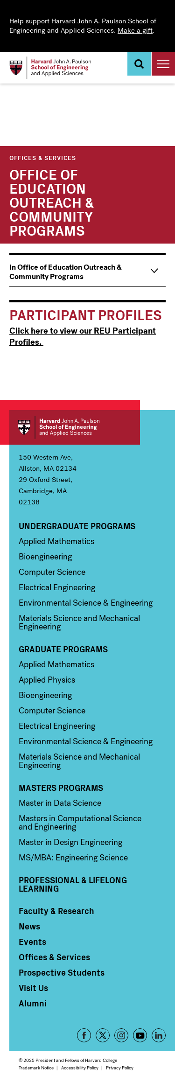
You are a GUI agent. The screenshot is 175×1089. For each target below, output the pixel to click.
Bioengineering (45, 556)
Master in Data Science (60, 803)
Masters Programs (61, 787)
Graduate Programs (63, 649)
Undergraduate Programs (77, 526)
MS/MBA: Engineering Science (73, 857)
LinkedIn (159, 1035)
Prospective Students (62, 972)
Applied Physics (47, 680)
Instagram (121, 1035)
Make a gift (135, 30)
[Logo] (50, 67)
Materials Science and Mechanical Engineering (79, 622)
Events (32, 941)
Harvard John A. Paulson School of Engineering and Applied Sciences (74, 427)
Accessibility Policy (79, 1068)
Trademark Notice (36, 1068)
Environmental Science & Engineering (86, 603)
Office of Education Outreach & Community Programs (51, 201)
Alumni (33, 1003)
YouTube (140, 1035)
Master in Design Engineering (70, 842)
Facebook (84, 1035)
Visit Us (33, 988)
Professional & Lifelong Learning (73, 884)
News (29, 926)
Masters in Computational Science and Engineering (80, 822)
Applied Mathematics (56, 541)
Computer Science (52, 572)
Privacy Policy (119, 1068)
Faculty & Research (56, 911)
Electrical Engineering (57, 587)
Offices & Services (42, 157)
